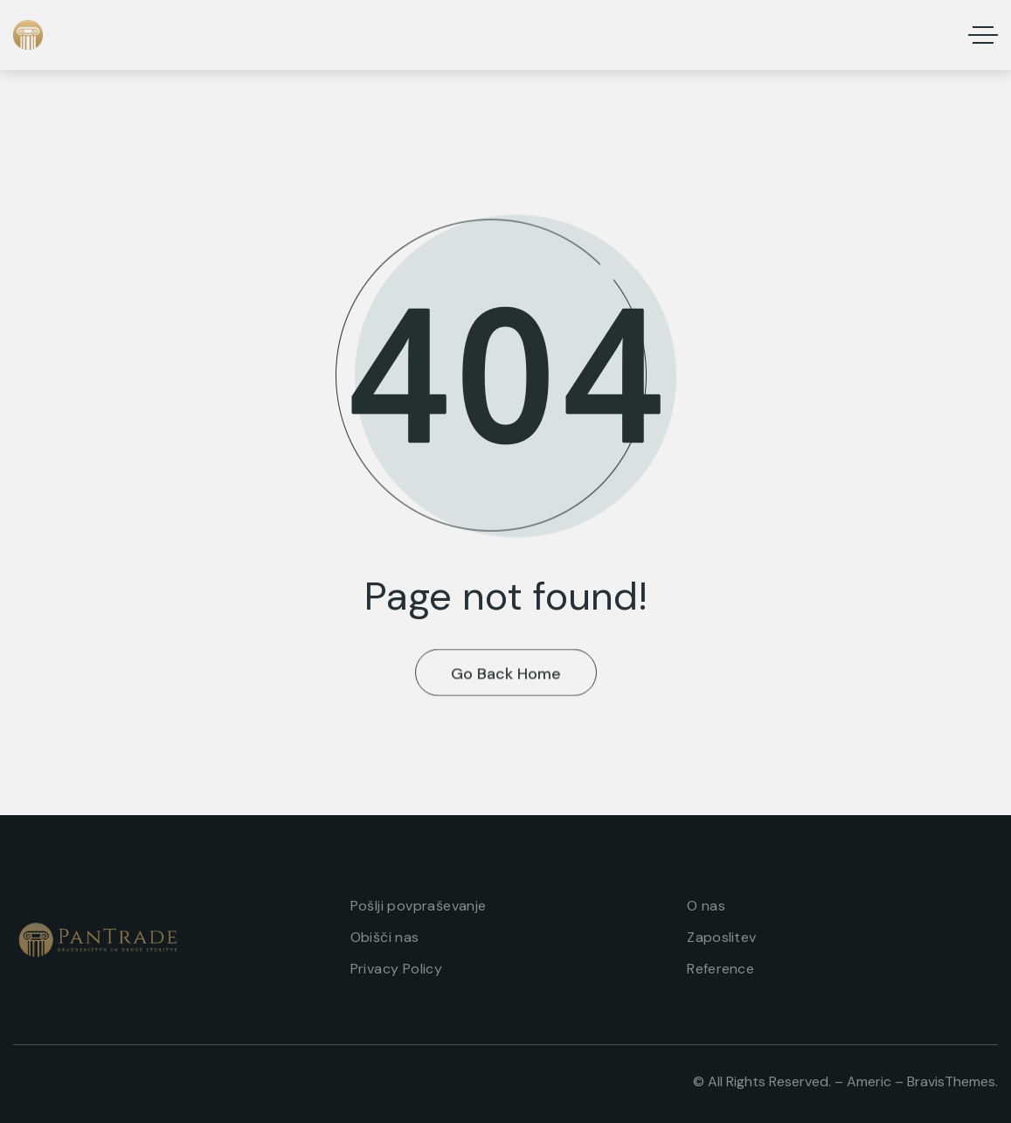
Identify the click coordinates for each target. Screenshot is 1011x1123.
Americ (869, 1081)
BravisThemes (951, 1081)
